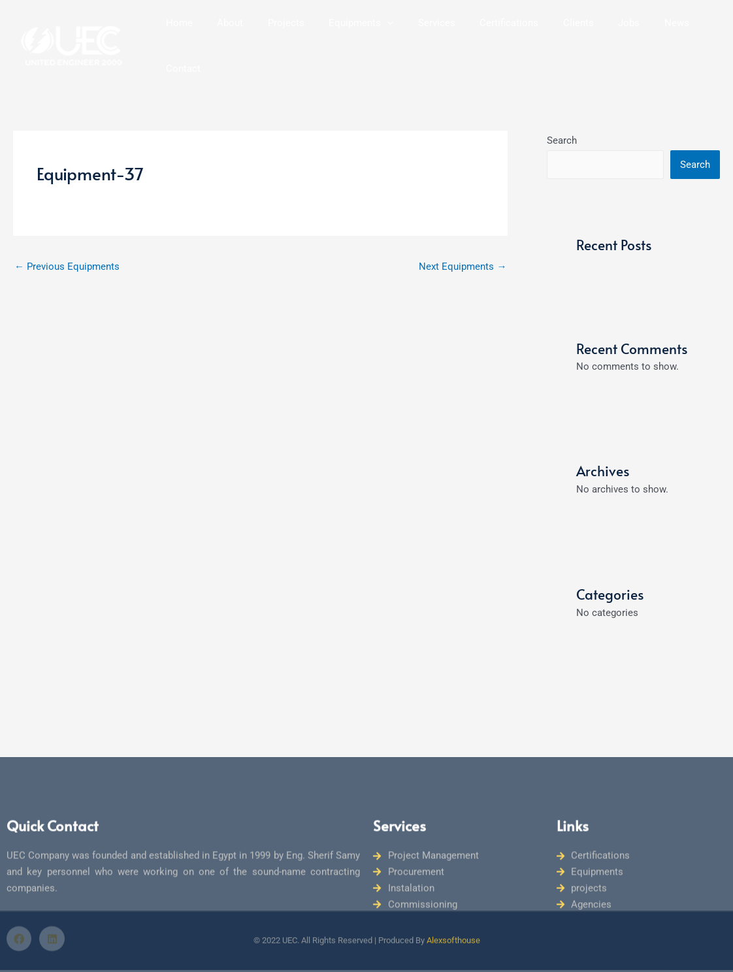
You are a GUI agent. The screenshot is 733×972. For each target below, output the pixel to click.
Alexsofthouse (453, 908)
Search (562, 123)
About (231, 37)
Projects (282, 37)
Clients (555, 37)
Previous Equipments (67, 249)
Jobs (600, 37)
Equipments (352, 37)
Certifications (490, 37)
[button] (378, 37)
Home (185, 37)
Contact (693, 37)
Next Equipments (462, 249)
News (643, 37)
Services (423, 37)
